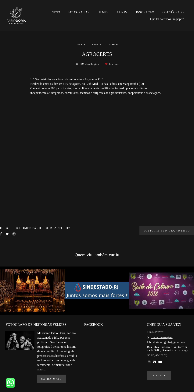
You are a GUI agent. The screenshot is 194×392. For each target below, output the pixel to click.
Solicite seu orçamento (166, 230)
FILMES (103, 12)
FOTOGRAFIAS (78, 12)
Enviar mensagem (161, 337)
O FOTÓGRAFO (173, 12)
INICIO (55, 12)
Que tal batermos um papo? (167, 19)
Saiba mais (51, 378)
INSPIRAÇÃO (145, 12)
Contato (159, 375)
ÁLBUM (122, 12)
